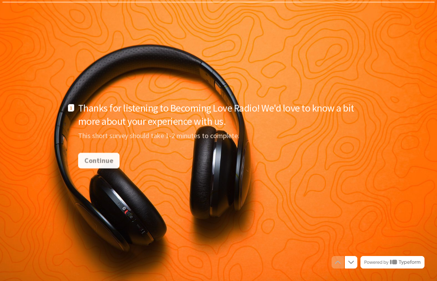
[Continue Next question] (99, 160)
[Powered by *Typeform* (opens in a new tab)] (392, 262)
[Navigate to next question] (351, 262)
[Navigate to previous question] (338, 262)
